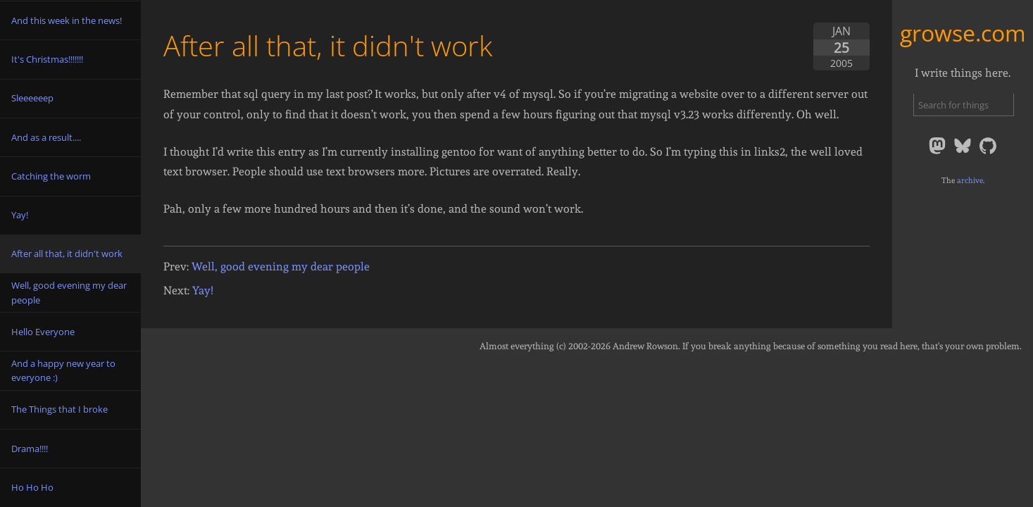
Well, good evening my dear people (281, 266)
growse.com (963, 33)
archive (970, 180)
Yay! (202, 290)
